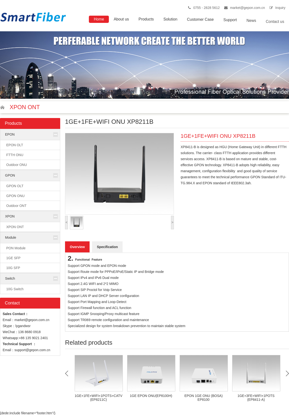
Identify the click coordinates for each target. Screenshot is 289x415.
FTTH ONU (14, 155)
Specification (107, 247)
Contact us (275, 27)
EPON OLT (14, 145)
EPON (10, 134)
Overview (77, 247)
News (251, 24)
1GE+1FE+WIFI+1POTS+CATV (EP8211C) (98, 398)
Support (230, 22)
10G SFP (13, 268)
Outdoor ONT (16, 206)
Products (146, 20)
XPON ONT (15, 227)
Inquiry (280, 8)
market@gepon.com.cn (247, 8)
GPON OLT (14, 186)
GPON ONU (15, 196)
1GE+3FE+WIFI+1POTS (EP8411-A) (256, 398)
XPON (10, 216)
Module (10, 237)
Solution (170, 20)
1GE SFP (13, 258)
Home (99, 19)
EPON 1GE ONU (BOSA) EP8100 (203, 398)
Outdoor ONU (16, 165)
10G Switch (15, 289)
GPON (10, 175)
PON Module (16, 248)
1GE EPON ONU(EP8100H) (151, 396)
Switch (10, 278)
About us (121, 19)
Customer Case (200, 21)
